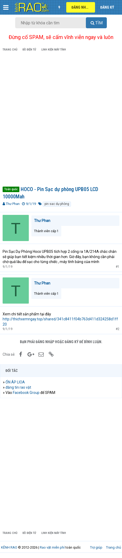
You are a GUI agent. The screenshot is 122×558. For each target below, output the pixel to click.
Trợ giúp (96, 547)
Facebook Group (26, 392)
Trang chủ (113, 547)
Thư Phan (13, 204)
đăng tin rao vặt (18, 387)
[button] (6, 7)
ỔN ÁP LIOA (15, 382)
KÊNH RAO (9, 547)
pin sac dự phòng (57, 204)
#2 (117, 329)
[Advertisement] (61, 120)
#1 (117, 267)
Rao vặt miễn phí (52, 547)
